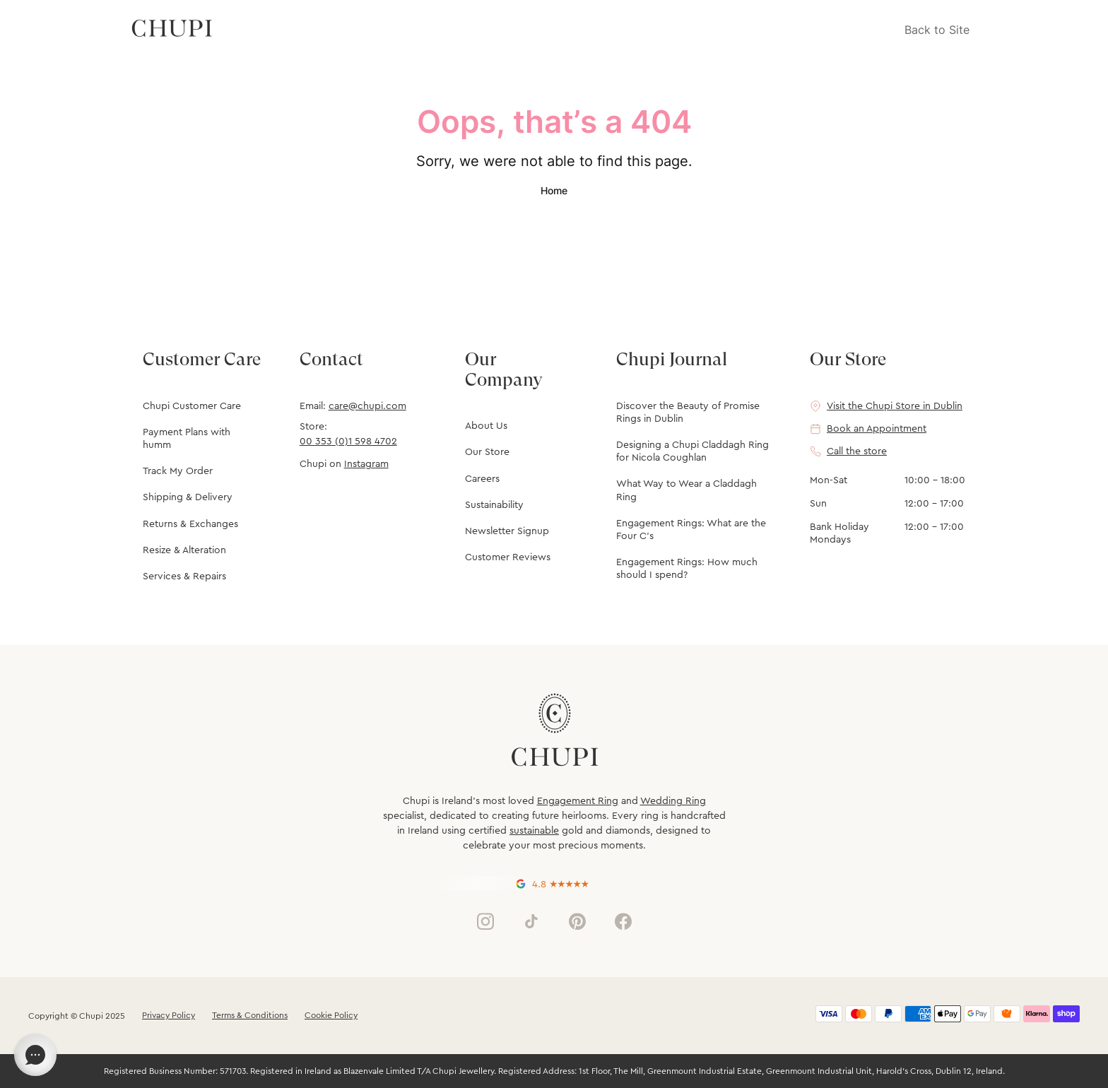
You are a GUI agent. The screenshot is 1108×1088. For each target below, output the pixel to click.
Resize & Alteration (184, 550)
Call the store (857, 451)
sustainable (534, 831)
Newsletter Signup (507, 531)
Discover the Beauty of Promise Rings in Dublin (688, 412)
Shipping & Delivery (187, 497)
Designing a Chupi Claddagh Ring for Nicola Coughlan (692, 451)
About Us (486, 426)
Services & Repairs (184, 576)
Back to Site (937, 30)
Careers (482, 479)
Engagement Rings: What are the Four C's (691, 530)
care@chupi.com (367, 406)
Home (554, 190)
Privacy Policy (168, 1015)
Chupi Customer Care (192, 406)
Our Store (487, 452)
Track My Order (178, 471)
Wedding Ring (673, 801)
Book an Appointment (876, 429)
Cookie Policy (331, 1015)
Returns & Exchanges (190, 524)
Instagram (366, 464)
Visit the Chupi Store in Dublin (894, 406)
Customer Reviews (507, 557)
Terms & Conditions (250, 1015)
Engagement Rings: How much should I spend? (687, 568)
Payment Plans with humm (186, 438)
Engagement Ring (577, 801)
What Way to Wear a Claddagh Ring (686, 490)
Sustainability (494, 505)
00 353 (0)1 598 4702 (348, 442)
